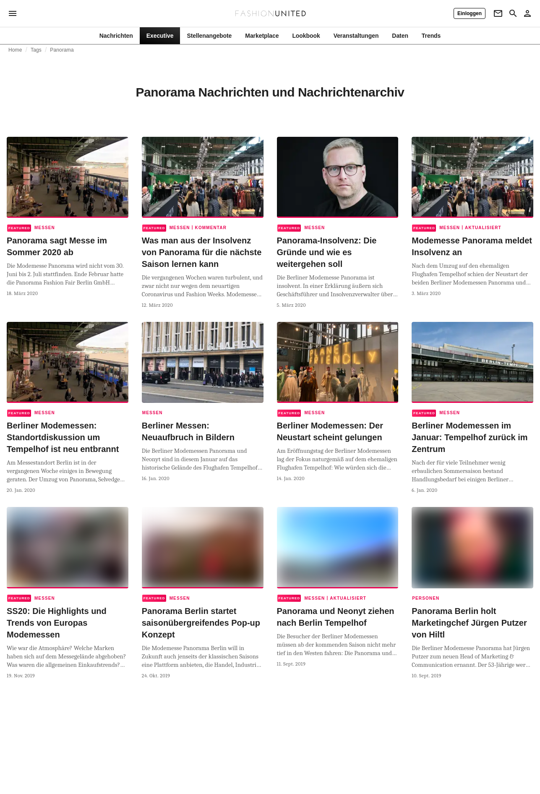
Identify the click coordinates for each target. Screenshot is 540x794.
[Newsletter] (498, 13)
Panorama (61, 50)
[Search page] (513, 13)
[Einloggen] (469, 13)
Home (15, 50)
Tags (36, 50)
